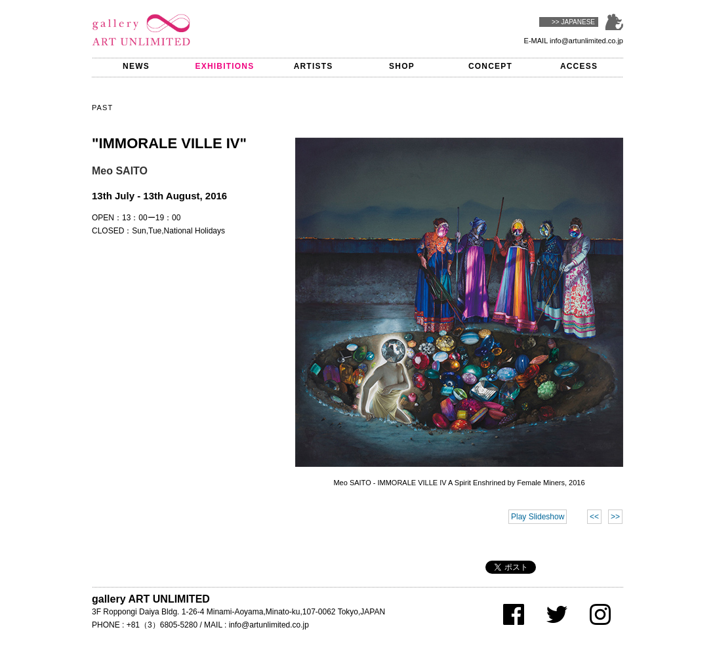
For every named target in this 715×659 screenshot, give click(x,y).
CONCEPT (490, 66)
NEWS (136, 66)
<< (594, 516)
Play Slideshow (537, 516)
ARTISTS (313, 66)
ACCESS (579, 66)
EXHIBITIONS (225, 66)
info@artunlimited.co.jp (586, 41)
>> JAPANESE (573, 22)
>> (615, 516)
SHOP (402, 66)
